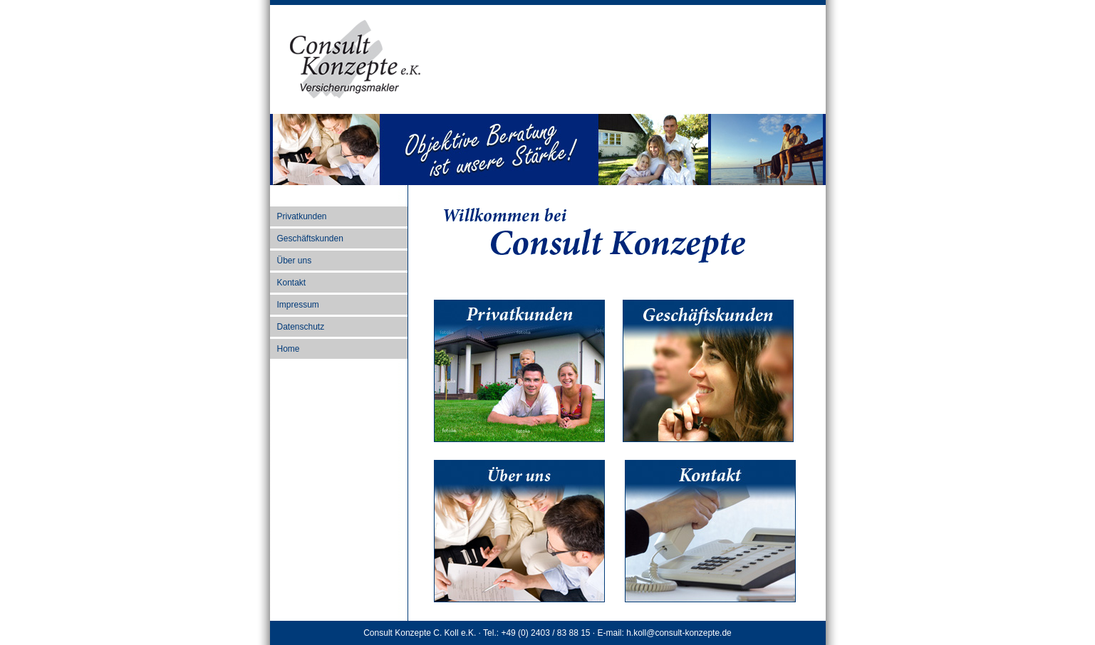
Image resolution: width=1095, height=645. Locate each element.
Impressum (298, 305)
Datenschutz (301, 327)
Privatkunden (302, 216)
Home (288, 349)
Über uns (294, 261)
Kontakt (291, 283)
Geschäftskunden (310, 238)
